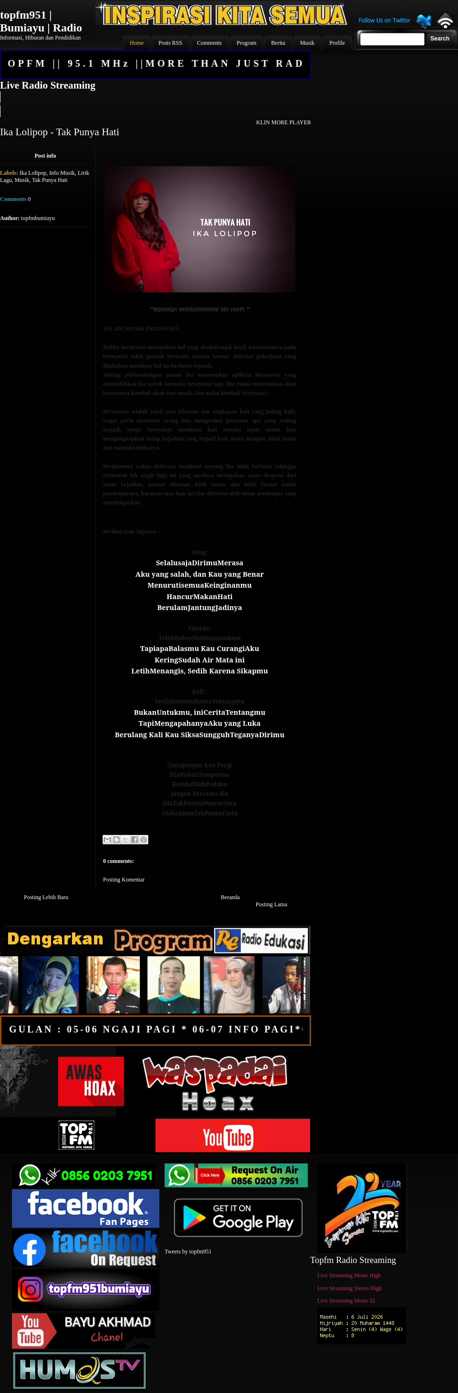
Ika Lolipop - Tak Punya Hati (59, 132)
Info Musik (62, 173)
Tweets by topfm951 (188, 1251)
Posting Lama (271, 904)
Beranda (230, 897)
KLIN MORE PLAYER (283, 122)
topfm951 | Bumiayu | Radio (41, 21)
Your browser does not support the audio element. (155, 104)
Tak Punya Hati (49, 180)
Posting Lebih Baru (46, 897)
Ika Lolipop (33, 173)
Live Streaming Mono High (349, 1275)
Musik (22, 180)
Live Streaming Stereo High (349, 1288)
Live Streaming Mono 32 (346, 1300)
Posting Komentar (124, 879)
